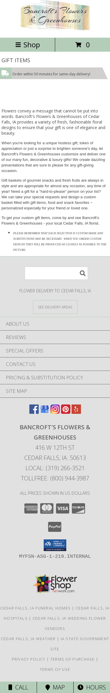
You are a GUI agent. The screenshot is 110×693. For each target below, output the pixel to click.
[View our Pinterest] (65, 412)
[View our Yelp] (76, 412)
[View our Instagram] (55, 412)
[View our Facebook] (34, 412)
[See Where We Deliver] (55, 307)
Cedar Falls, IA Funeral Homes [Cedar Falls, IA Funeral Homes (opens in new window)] (35, 608)
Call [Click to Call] (18, 687)
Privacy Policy (28, 659)
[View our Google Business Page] (44, 412)
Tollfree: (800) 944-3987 (55, 478)
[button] (55, 545)
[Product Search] (56, 273)
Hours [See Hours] (91, 687)
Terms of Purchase (72, 659)
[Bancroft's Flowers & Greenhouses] (55, 29)
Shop (27, 44)
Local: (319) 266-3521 (55, 468)
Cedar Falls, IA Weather (28, 638)
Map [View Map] (55, 687)
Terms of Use (55, 669)
